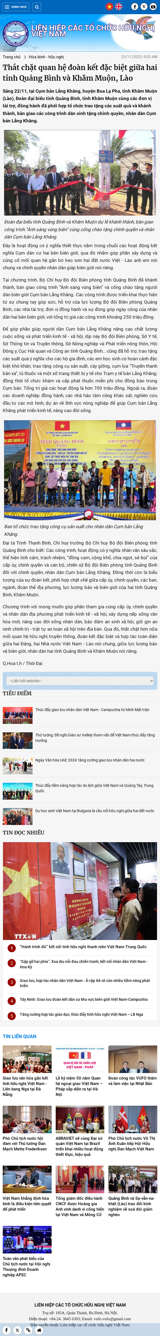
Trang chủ (11, 57)
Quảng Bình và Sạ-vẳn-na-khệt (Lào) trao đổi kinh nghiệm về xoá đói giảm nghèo (131, 1206)
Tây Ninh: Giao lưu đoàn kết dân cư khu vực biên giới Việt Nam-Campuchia (84, 999)
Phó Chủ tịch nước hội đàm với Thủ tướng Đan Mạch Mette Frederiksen (25, 1144)
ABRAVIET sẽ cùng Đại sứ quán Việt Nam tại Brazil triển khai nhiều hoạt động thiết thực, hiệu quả (79, 1146)
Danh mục (16, 7)
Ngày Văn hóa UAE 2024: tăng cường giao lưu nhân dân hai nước (90, 760)
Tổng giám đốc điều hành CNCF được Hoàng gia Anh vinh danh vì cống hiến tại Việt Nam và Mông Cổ (80, 1206)
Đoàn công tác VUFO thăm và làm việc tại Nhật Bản (132, 1081)
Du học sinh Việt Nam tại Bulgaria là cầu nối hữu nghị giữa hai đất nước (94, 811)
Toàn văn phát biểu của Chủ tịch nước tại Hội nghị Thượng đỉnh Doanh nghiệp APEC (26, 1266)
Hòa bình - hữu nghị (46, 57)
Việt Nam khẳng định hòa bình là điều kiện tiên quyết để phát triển (27, 1204)
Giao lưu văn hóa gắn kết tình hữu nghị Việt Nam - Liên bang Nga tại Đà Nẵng (25, 1086)
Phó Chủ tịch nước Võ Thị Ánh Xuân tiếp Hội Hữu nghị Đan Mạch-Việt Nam (131, 1144)
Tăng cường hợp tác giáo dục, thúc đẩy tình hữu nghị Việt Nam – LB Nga (81, 1014)
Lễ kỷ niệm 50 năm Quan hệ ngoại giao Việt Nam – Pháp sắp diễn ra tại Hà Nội (79, 1086)
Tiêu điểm (17, 693)
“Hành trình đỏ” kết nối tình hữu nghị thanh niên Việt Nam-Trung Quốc (83, 946)
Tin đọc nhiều (23, 832)
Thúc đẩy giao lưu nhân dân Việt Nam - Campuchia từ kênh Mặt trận (92, 710)
